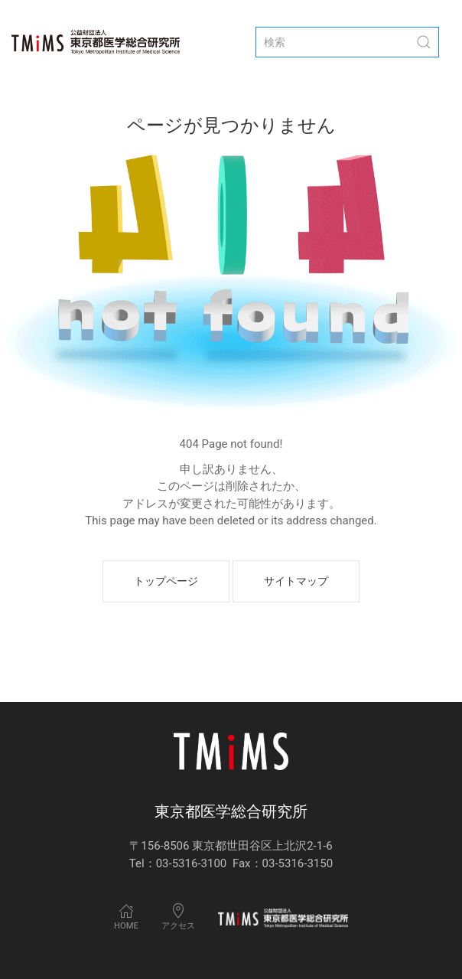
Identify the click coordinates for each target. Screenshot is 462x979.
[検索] (347, 42)
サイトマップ (296, 581)
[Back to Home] (95, 42)
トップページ (166, 581)
